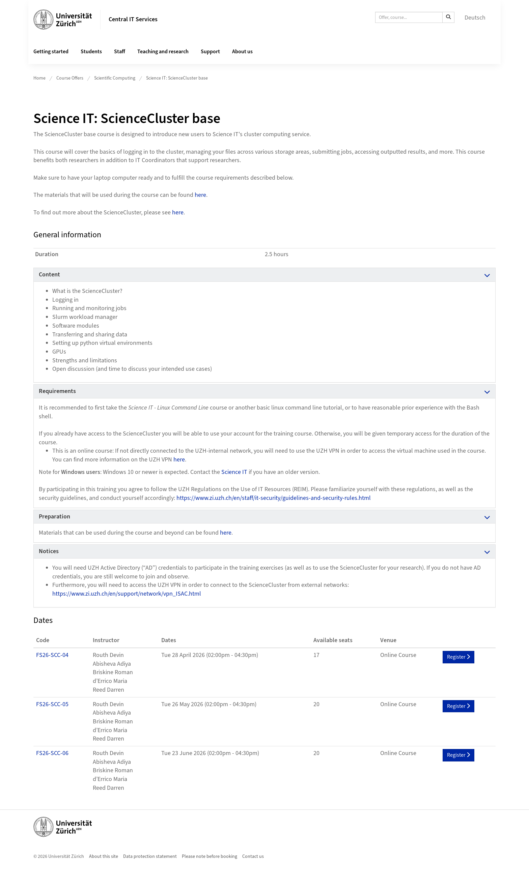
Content (49, 274)
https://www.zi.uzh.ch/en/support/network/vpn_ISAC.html (126, 594)
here (200, 195)
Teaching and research (163, 51)
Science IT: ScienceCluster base (177, 78)
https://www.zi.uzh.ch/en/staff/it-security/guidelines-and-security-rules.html (273, 498)
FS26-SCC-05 (52, 704)
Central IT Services (133, 19)
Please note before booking (209, 856)
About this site (103, 856)
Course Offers (69, 78)
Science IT (234, 472)
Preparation (54, 516)
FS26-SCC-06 (52, 753)
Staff (119, 51)
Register (458, 657)
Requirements (57, 391)
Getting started (50, 51)
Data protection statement (150, 856)
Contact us (253, 856)
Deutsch (475, 17)
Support (210, 51)
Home (39, 78)
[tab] (264, 274)
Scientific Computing (114, 78)
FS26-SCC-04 (52, 655)
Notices (49, 551)
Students (91, 51)
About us (242, 51)
